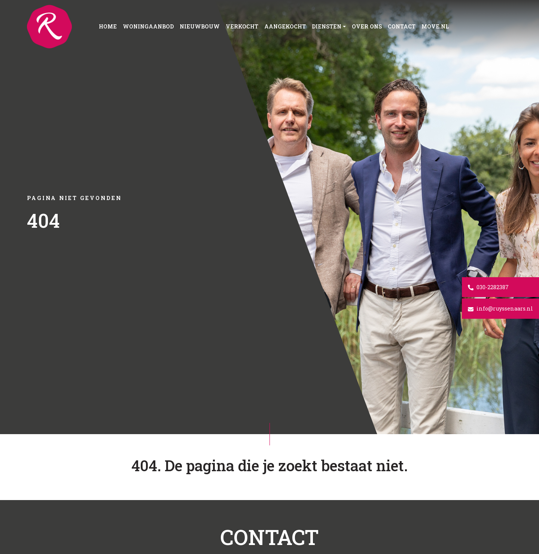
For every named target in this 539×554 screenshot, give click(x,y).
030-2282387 (488, 287)
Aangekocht (285, 26)
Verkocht (242, 26)
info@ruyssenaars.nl (500, 308)
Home (108, 26)
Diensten (326, 26)
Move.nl (435, 26)
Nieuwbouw (200, 26)
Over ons (367, 26)
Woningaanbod (148, 26)
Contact (401, 26)
